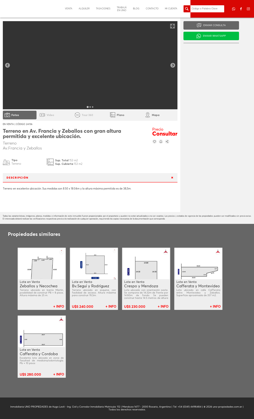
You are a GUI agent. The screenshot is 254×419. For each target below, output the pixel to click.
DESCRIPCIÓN (17, 177)
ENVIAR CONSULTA (214, 25)
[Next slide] (172, 65)
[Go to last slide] (7, 65)
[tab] (88, 107)
